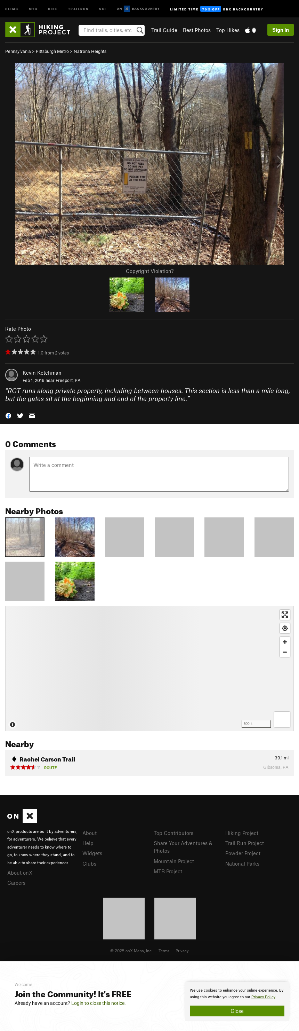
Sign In (280, 29)
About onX (19, 872)
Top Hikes (228, 30)
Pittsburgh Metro (52, 51)
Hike (53, 8)
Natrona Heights (90, 51)
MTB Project (168, 871)
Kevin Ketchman (42, 372)
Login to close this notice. (98, 1003)
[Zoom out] (285, 652)
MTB (33, 8)
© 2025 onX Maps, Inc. (131, 950)
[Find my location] (285, 628)
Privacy (182, 950)
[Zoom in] (285, 642)
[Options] (282, 719)
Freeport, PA (68, 380)
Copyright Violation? (149, 271)
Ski (102, 8)
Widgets (92, 853)
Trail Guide (164, 30)
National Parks (242, 863)
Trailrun (78, 8)
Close (237, 1011)
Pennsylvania (18, 51)
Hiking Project (241, 833)
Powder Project (242, 853)
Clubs (89, 863)
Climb (11, 8)
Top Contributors (173, 833)
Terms (164, 950)
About (89, 833)
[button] (8, 415)
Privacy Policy (263, 997)
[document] (237, 1001)
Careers (16, 883)
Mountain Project (174, 861)
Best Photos (197, 30)
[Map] (149, 668)
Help (88, 843)
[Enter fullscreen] (285, 615)
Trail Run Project (244, 843)
